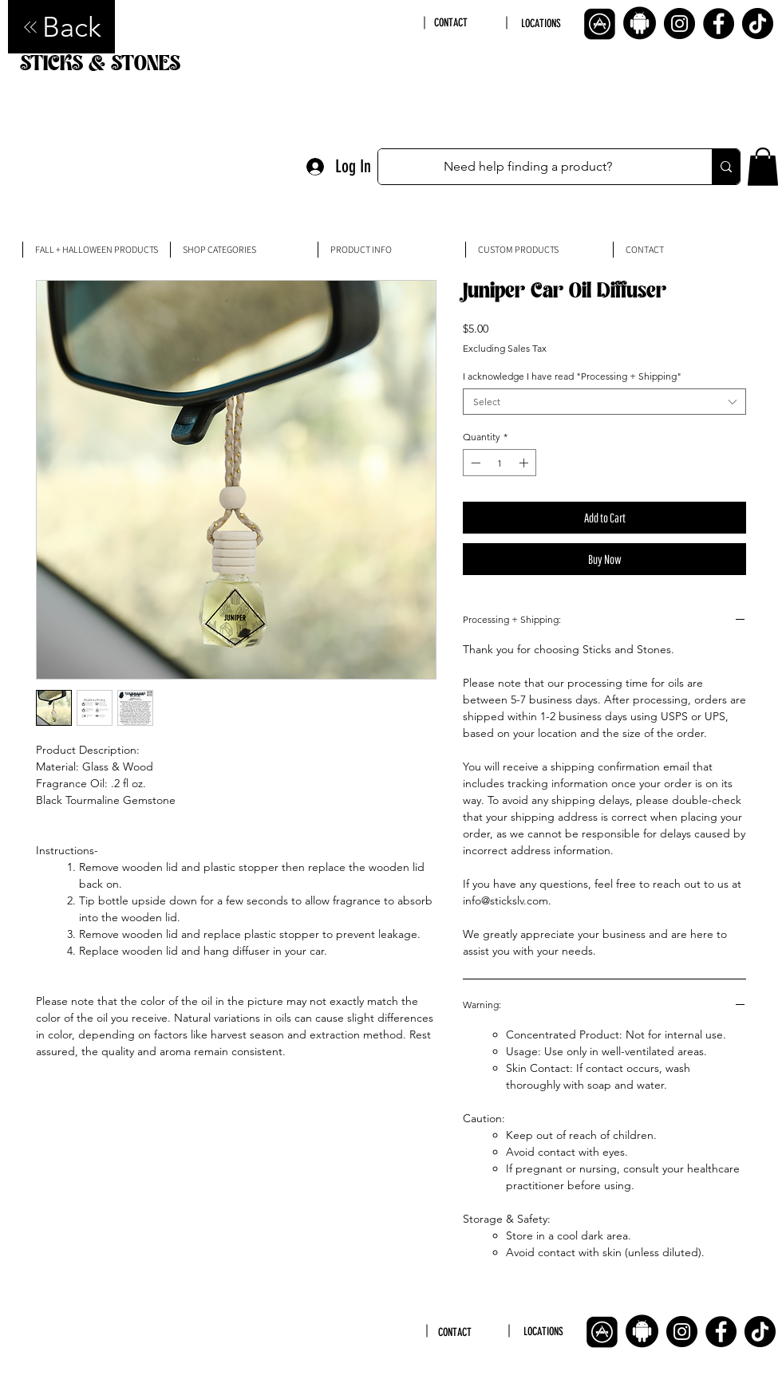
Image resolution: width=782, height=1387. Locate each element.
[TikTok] (757, 23)
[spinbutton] (499, 462)
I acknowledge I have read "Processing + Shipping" (572, 376)
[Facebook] (718, 23)
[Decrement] (474, 462)
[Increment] (525, 462)
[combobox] (604, 401)
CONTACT (451, 23)
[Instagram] (679, 23)
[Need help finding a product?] (528, 166)
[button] (763, 167)
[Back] (61, 26)
